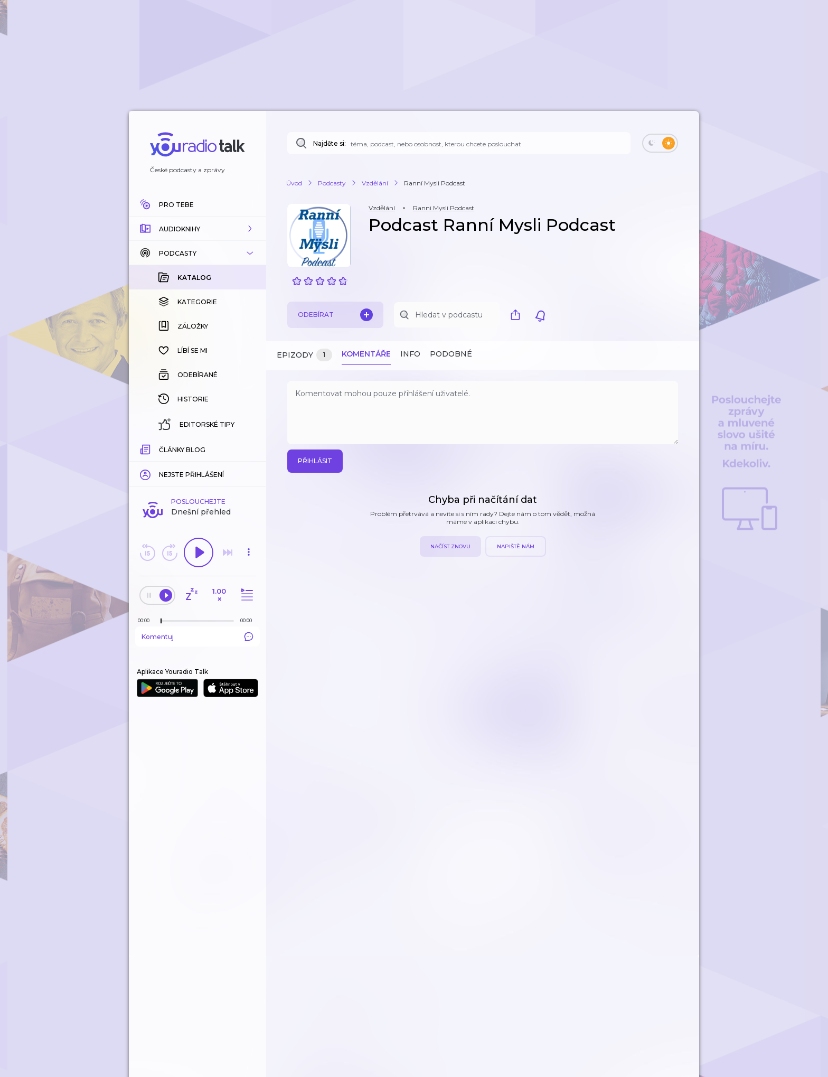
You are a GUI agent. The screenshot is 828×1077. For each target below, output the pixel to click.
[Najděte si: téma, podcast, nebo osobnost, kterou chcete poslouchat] (459, 143)
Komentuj (197, 636)
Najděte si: (329, 143)
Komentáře (366, 354)
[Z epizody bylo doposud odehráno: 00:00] (146, 620)
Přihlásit (315, 461)
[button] (197, 229)
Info (410, 354)
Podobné (451, 354)
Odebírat (335, 314)
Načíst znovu (450, 546)
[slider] (161, 621)
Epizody (304, 355)
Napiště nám (515, 546)
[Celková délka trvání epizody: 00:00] (248, 620)
